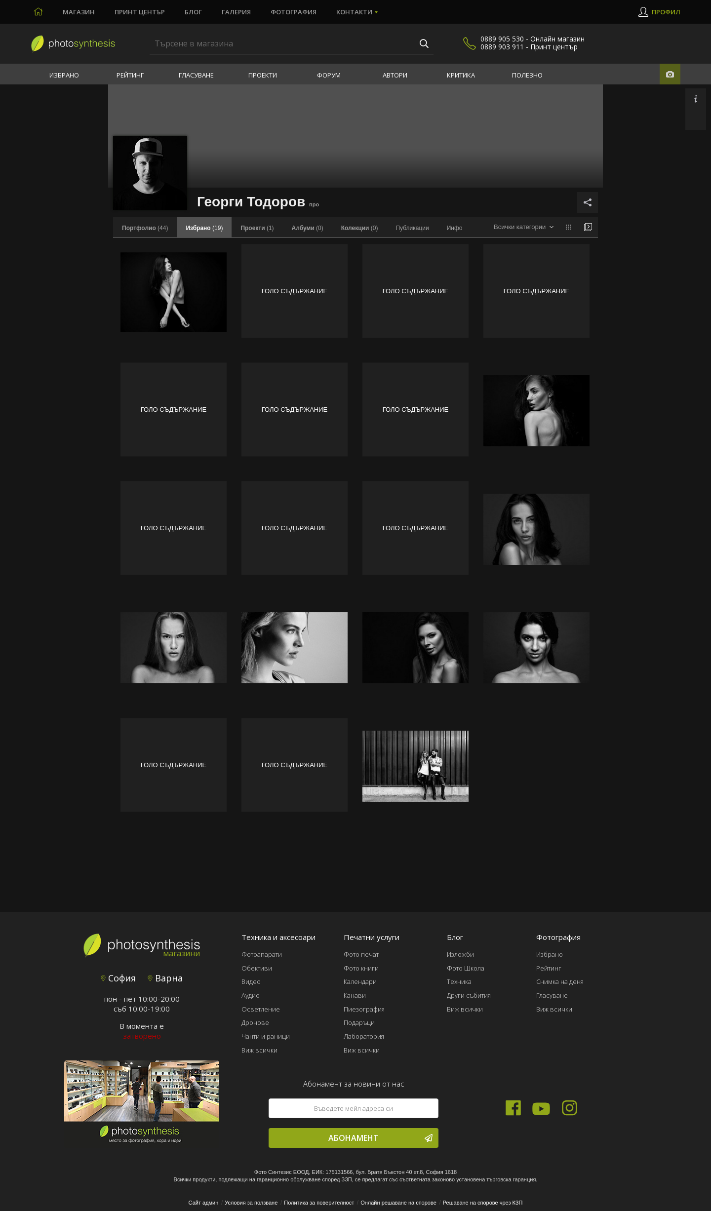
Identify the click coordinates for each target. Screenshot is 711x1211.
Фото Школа (465, 968)
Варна (165, 978)
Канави (355, 995)
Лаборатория (364, 1036)
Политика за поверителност (319, 1203)
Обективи (256, 968)
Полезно (527, 75)
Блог (193, 11)
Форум (329, 75)
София (118, 978)
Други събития (469, 995)
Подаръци (359, 1022)
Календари (360, 981)
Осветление (260, 1009)
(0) (307, 228)
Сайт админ (204, 1203)
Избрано (64, 75)
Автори (395, 75)
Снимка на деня (560, 981)
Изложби (460, 954)
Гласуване (196, 75)
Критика (461, 75)
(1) (257, 228)
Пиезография (364, 1009)
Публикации (412, 228)
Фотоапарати (261, 954)
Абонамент (380, 1138)
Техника (459, 981)
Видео (251, 981)
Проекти (262, 75)
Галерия (236, 11)
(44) (145, 228)
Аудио (250, 995)
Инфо (455, 228)
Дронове (255, 1022)
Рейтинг (130, 75)
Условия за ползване (251, 1203)
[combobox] (523, 227)
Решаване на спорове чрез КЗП (483, 1203)
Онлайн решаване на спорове (398, 1203)
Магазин (79, 11)
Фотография (293, 11)
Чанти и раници (265, 1036)
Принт (140, 11)
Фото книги (361, 968)
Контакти (354, 11)
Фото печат (361, 954)
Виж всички (259, 1050)
